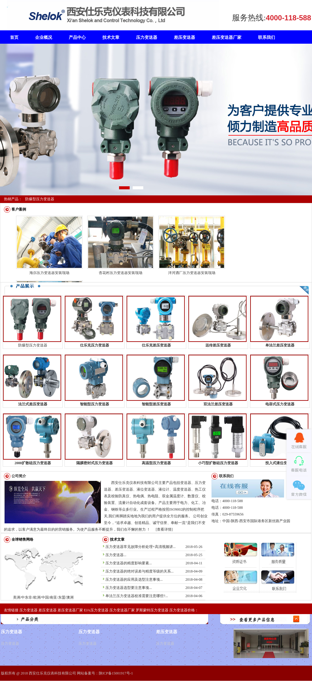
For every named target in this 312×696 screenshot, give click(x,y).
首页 (14, 37)
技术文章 (117, 539)
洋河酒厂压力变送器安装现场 (191, 273)
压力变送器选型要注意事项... (128, 588)
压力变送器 (28, 610)
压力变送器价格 (182, 610)
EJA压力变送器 (96, 610)
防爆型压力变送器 (39, 199)
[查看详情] (164, 529)
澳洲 (82, 581)
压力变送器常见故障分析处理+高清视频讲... (140, 547)
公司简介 (19, 476)
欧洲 (58, 556)
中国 (45, 597)
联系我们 (226, 476)
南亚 (53, 597)
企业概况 (43, 37)
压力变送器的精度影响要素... (128, 563)
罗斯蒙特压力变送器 (152, 610)
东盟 (73, 567)
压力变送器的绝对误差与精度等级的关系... (139, 571)
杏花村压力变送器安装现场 (120, 273)
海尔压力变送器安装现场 (49, 273)
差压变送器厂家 (70, 610)
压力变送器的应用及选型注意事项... (134, 579)
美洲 (20, 569)
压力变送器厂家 (122, 610)
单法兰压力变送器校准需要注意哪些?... (136, 596)
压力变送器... (115, 555)
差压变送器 (47, 610)
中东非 (49, 572)
